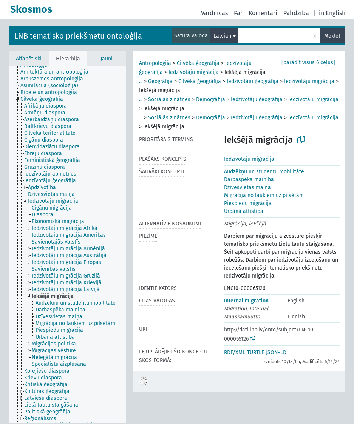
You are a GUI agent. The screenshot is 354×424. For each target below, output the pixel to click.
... (140, 81)
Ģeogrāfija (160, 81)
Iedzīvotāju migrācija (193, 72)
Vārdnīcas (214, 13)
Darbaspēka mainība (249, 179)
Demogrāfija (210, 99)
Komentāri (263, 13)
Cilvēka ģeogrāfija (198, 63)
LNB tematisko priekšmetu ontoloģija (78, 35)
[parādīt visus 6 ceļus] (308, 62)
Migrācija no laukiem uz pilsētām (264, 195)
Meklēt (332, 36)
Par (238, 13)
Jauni (106, 59)
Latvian (222, 36)
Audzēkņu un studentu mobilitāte (264, 171)
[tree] (67, 244)
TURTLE (255, 352)
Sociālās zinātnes (169, 99)
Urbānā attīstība (243, 211)
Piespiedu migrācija (248, 203)
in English (332, 13)
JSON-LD (276, 352)
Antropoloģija (155, 63)
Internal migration (246, 301)
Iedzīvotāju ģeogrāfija (252, 81)
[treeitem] (57, 72)
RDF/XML (234, 352)
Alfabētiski (29, 59)
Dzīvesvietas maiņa (247, 187)
